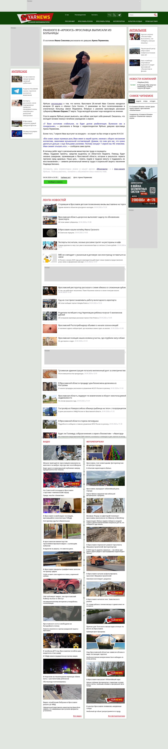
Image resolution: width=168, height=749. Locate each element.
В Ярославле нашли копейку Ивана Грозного (78, 230)
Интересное (19, 71)
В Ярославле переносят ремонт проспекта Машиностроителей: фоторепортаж (104, 546)
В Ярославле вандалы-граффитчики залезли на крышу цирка (61, 570)
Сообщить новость (55, 182)
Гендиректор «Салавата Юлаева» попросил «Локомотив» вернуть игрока (141, 116)
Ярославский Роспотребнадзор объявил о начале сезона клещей (88, 325)
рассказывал (56, 104)
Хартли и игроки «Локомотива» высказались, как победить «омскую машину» (148, 38)
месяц (132, 101)
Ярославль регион (85, 21)
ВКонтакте (102, 169)
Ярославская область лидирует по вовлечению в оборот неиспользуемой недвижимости (92, 397)
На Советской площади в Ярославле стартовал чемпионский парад (58, 491)
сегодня (152, 101)
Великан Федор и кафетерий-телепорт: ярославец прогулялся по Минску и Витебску (105, 517)
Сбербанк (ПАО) (143, 82)
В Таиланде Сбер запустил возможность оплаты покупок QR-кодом (146, 86)
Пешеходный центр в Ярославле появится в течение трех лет (148, 51)
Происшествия (151, 21)
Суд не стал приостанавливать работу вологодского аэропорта (87, 300)
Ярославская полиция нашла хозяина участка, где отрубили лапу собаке (91, 338)
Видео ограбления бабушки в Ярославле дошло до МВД (60, 703)
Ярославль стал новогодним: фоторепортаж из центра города (104, 464)
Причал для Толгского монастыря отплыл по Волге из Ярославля (105, 627)
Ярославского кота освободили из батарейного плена (57, 625)
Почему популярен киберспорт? (30, 132)
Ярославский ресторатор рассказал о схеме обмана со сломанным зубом (92, 287)
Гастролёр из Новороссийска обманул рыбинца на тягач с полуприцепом (92, 408)
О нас (67, 15)
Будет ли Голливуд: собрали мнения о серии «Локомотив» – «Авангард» (91, 433)
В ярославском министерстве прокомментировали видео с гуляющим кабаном (60, 543)
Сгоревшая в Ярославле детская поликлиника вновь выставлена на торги (92, 204)
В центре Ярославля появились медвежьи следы (103, 707)
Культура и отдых (135, 21)
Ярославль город (103, 21)
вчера (145, 101)
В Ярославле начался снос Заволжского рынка (103, 600)
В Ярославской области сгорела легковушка (78, 421)
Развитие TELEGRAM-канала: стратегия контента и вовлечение (30, 92)
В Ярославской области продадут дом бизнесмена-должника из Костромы (87, 384)
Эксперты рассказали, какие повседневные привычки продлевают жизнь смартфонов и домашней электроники (30, 108)
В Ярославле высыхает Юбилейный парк (103, 679)
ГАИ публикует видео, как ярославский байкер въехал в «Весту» (59, 597)
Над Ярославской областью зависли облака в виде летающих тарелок (105, 653)
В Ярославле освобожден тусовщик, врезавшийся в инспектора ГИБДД (58, 517)
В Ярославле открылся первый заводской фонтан (29, 123)
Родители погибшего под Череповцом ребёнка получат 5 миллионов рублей (90, 314)
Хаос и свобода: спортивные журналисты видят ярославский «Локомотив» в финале (147, 66)
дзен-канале (119, 169)
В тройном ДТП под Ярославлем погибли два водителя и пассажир (62, 652)
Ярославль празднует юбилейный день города (102, 490)
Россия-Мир (70, 21)
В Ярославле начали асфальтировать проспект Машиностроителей (101, 575)
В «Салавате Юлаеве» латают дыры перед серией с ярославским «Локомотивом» (142, 108)
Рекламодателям (80, 15)
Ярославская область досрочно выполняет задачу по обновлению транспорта (88, 218)
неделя (138, 101)
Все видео (77, 716)
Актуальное (138, 30)
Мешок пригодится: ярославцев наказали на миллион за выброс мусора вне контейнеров (62, 464)
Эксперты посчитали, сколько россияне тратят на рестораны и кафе (89, 242)
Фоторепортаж (119, 21)
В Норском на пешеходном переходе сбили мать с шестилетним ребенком (61, 678)
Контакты (95, 15)
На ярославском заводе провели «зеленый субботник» (29, 80)
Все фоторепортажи (116, 716)
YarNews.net (65, 177)
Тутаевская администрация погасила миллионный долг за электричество (92, 370)
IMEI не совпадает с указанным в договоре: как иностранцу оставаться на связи (92, 256)
